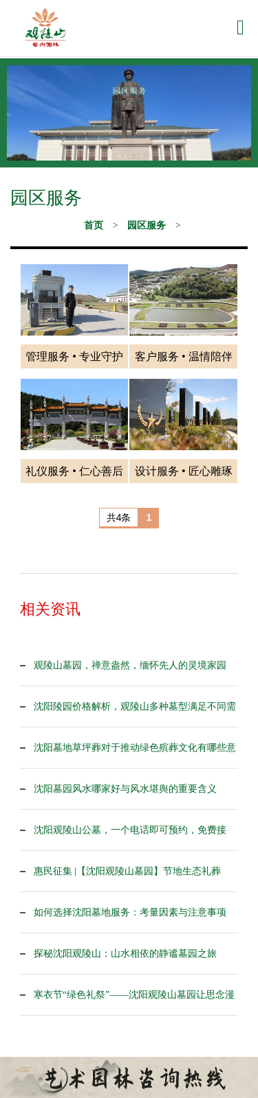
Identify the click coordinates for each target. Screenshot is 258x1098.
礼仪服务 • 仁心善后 (74, 471)
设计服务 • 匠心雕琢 (184, 471)
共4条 (119, 517)
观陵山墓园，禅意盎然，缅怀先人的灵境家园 (130, 665)
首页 (93, 225)
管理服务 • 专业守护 (74, 356)
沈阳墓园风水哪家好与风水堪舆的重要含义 (125, 789)
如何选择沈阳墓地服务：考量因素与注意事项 (130, 912)
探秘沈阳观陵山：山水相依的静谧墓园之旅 (125, 953)
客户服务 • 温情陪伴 (184, 356)
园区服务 (146, 225)
